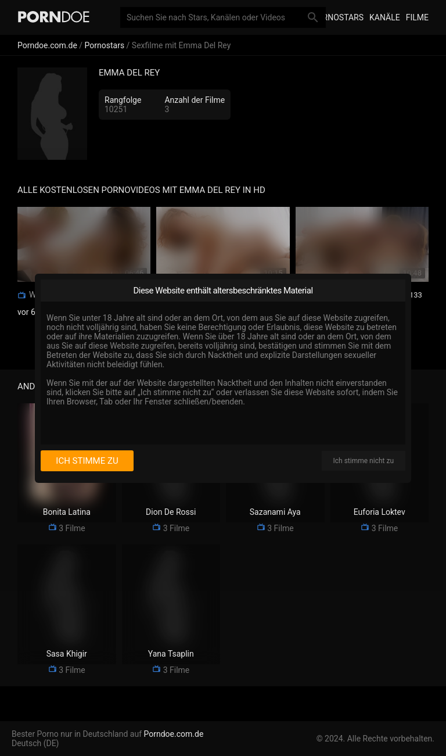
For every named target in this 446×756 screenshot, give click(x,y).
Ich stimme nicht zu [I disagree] (363, 461)
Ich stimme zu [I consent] (87, 461)
